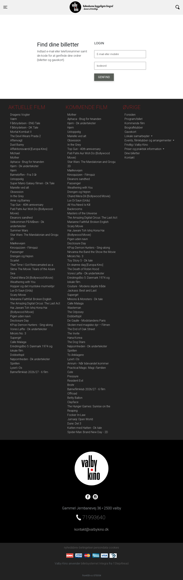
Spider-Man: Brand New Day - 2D (87, 432)
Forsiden (130, 114)
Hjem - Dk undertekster (24, 166)
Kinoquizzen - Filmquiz (24, 247)
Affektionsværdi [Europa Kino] (28, 149)
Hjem (13, 170)
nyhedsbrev (71, 547)
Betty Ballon (74, 397)
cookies (114, 547)
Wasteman (74, 307)
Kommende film (135, 123)
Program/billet (133, 119)
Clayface (72, 402)
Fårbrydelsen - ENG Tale (25, 123)
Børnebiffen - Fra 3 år (23, 174)
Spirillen (15, 363)
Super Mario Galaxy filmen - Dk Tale (32, 183)
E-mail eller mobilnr (108, 54)
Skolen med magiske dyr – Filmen (88, 325)
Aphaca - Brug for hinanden (27, 162)
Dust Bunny (17, 144)
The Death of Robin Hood (83, 269)
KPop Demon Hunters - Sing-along (31, 325)
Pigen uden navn (20, 316)
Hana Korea (74, 337)
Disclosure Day (19, 320)
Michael (15, 153)
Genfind (104, 77)
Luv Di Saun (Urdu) (21, 290)
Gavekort (130, 132)
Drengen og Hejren (21, 256)
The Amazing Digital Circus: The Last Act (35, 303)
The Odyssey (75, 312)
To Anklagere (75, 355)
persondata (101, 547)
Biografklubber (134, 127)
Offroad (72, 393)
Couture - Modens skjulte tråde (86, 286)
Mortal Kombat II (21, 132)
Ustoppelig (17, 179)
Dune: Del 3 (74, 423)
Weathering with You (22, 282)
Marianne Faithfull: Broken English (30, 299)
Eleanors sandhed (21, 217)
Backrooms (74, 209)
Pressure (72, 376)
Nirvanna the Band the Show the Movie (91, 252)
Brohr (70, 385)
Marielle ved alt (19, 187)
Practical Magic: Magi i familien (86, 367)
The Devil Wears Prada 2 (25, 136)
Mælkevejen (17, 243)
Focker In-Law (76, 415)
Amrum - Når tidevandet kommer (88, 363)
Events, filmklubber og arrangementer (148, 140)
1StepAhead (120, 563)
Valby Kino (45, 4)
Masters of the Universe (82, 213)
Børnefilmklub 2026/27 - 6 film (29, 372)
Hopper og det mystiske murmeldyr (32, 286)
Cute (70, 372)
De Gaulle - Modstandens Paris (86, 320)
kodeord (102, 66)
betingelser (86, 547)
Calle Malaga (18, 342)
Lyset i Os (16, 367)
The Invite (73, 333)
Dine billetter (132, 153)
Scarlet (14, 260)
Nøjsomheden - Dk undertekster (30, 359)
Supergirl (15, 337)
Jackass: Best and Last (82, 290)
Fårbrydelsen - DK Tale (24, 127)
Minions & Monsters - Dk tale (85, 299)
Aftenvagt (16, 140)
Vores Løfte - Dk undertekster (28, 329)
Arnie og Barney (20, 200)
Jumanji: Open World (80, 419)
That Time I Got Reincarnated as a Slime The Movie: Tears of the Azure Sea (32, 269)
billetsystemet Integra (94, 563)
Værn (13, 119)
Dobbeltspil (17, 355)
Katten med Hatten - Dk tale (84, 428)
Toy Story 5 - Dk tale (80, 260)
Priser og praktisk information (143, 149)
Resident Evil (75, 380)
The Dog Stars (76, 342)
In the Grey (17, 196)
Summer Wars (19, 230)
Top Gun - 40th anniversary (26, 204)
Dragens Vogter (20, 114)
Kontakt (129, 157)
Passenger (17, 252)
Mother (14, 157)
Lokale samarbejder (137, 136)
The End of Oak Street (81, 329)
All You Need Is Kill (78, 204)
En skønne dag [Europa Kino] (85, 264)
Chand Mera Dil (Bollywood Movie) (31, 277)
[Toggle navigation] (5, 7)
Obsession (16, 192)
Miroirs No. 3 (18, 333)
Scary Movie (18, 295)
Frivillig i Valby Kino (136, 144)
